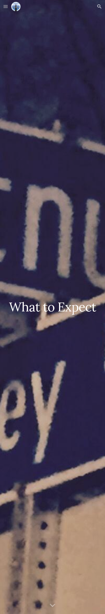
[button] (5, 6)
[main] (52, 307)
